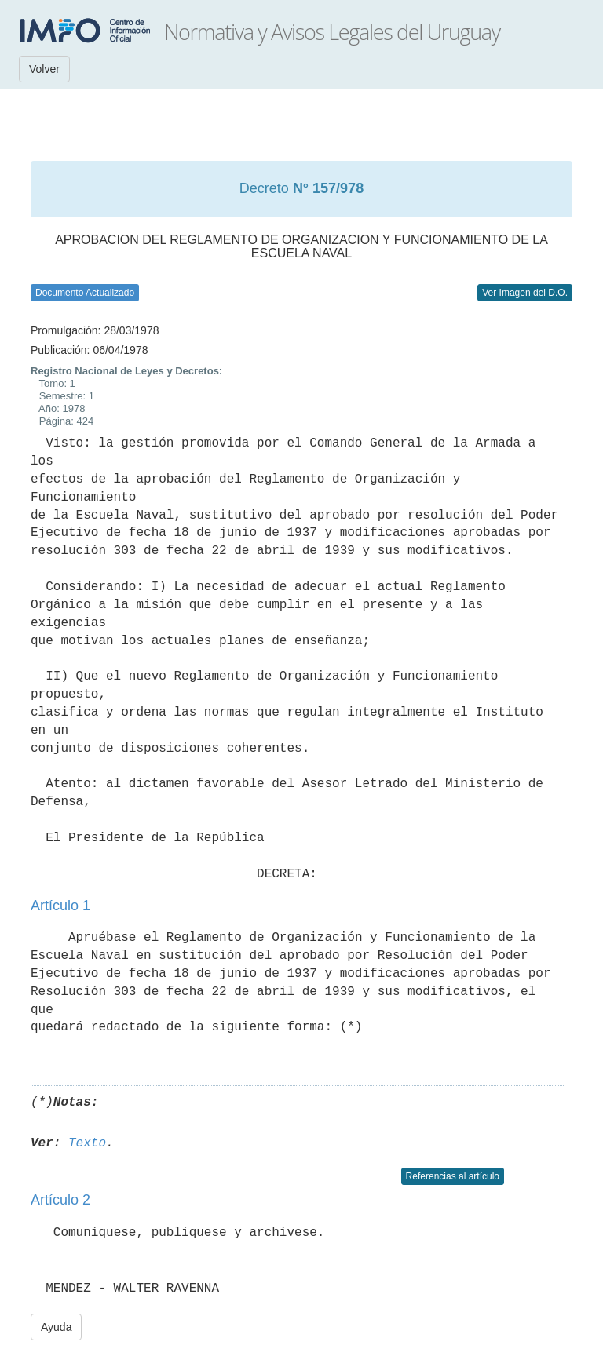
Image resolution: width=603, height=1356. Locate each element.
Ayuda (56, 1327)
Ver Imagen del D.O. (525, 292)
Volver (44, 69)
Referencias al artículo (452, 1176)
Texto (87, 1143)
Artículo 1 (60, 905)
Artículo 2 (60, 1200)
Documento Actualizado (84, 292)
